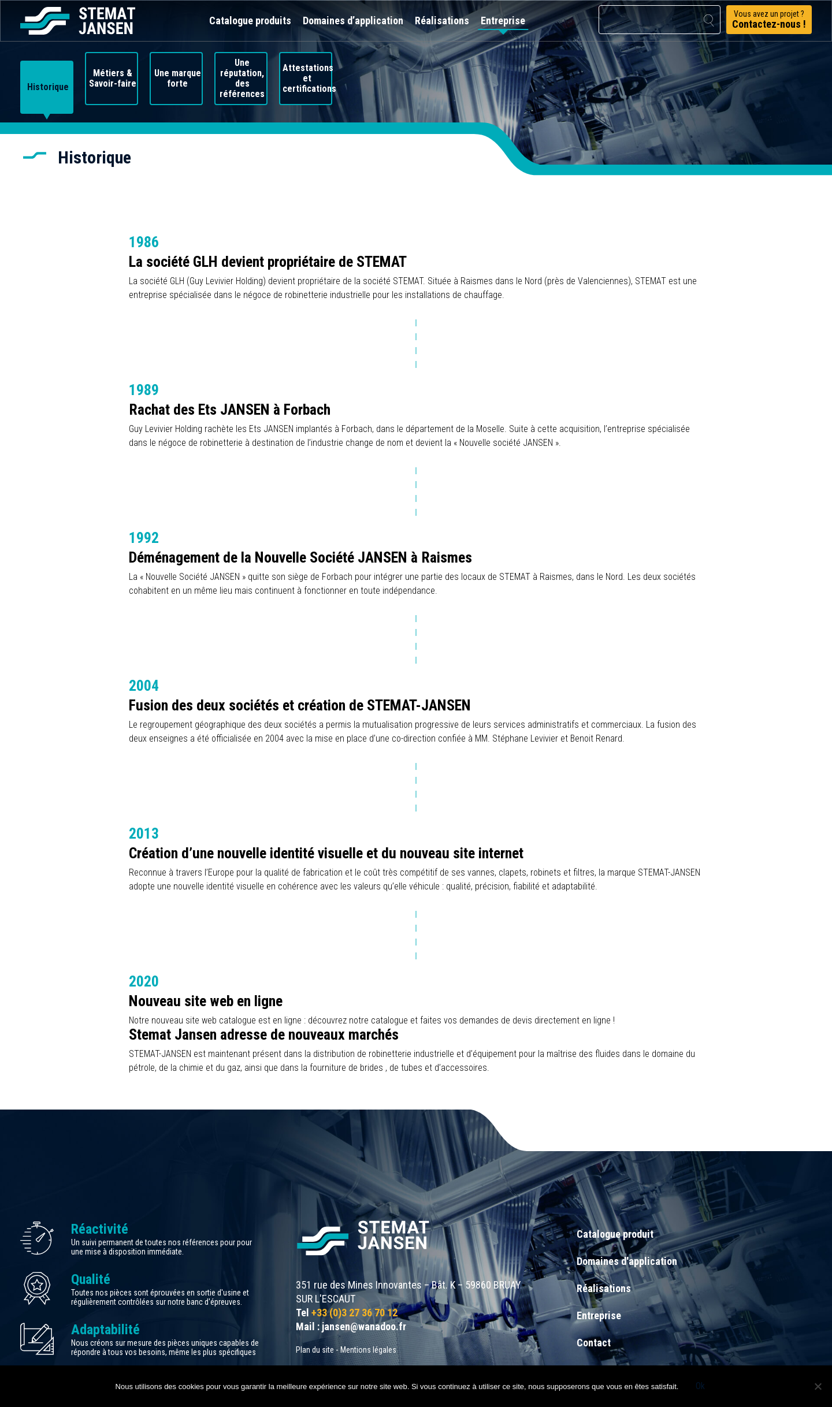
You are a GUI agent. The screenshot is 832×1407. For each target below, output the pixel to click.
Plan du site (315, 1349)
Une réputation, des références (242, 78)
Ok (700, 1385)
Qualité (90, 1279)
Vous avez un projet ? (769, 19)
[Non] (817, 1386)
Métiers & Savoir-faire (112, 78)
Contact (594, 1343)
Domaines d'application (627, 1261)
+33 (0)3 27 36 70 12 (354, 1312)
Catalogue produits (250, 20)
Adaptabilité (105, 1330)
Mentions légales (368, 1349)
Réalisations (442, 20)
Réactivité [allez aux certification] (99, 1229)
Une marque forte (177, 78)
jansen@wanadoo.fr (364, 1326)
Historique (48, 87)
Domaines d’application (353, 20)
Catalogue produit (615, 1234)
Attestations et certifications (308, 78)
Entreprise (503, 20)
